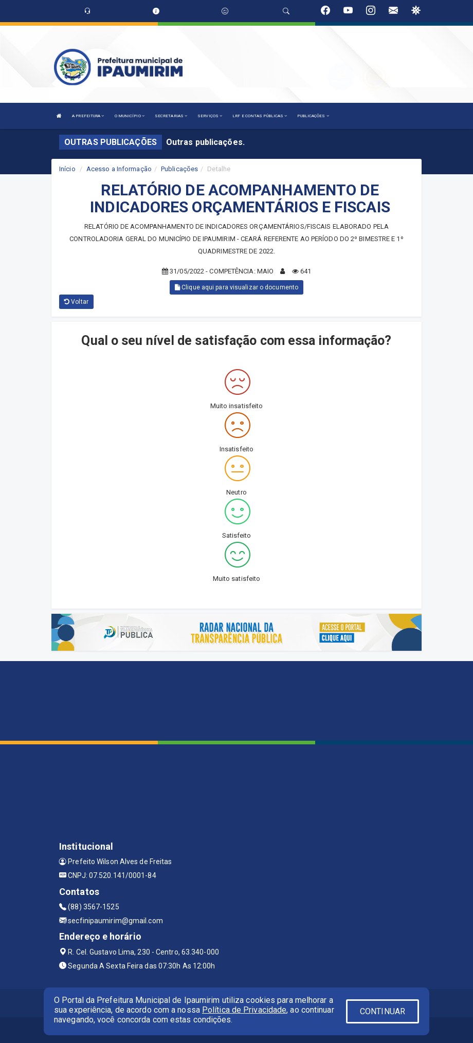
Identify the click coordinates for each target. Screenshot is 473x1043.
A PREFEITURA (88, 116)
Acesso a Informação (119, 169)
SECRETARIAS (171, 116)
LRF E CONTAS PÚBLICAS (259, 116)
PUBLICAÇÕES (313, 116)
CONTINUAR (382, 1011)
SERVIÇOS (209, 116)
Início (67, 169)
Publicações (179, 169)
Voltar (76, 301)
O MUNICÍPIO (129, 116)
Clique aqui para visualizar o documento (236, 287)
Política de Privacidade (244, 1010)
